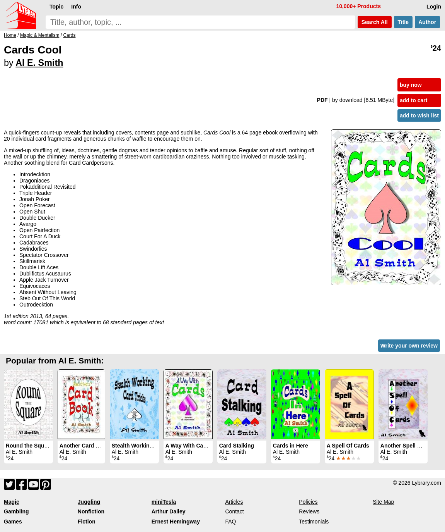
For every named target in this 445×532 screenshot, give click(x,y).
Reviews (309, 511)
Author (427, 22)
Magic (11, 502)
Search (374, 22)
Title (403, 22)
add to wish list (419, 115)
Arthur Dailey (169, 511)
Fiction (86, 521)
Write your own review (409, 346)
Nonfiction (91, 511)
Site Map (383, 502)
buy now (411, 85)
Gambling (16, 511)
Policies (308, 502)
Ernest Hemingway (176, 521)
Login (433, 6)
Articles (234, 502)
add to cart (414, 100)
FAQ (230, 521)
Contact (234, 511)
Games (13, 521)
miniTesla (164, 502)
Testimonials (314, 521)
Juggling (89, 502)
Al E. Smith (39, 63)
